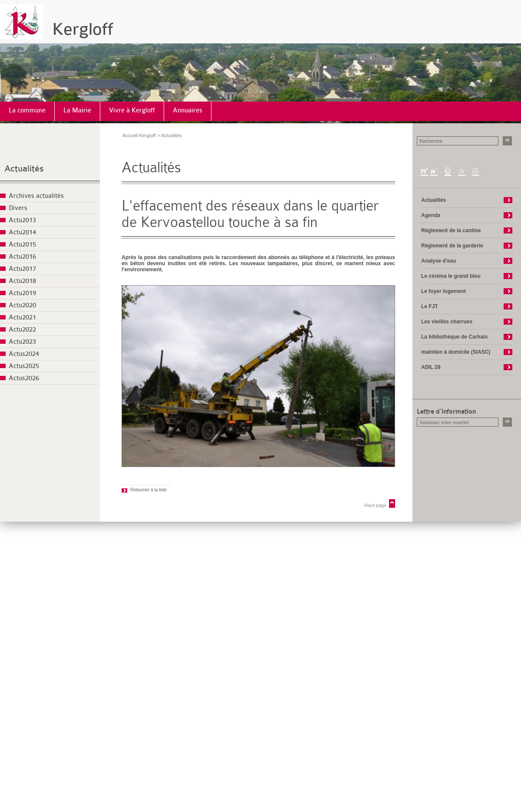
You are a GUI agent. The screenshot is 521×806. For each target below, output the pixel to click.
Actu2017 (22, 269)
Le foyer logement (443, 291)
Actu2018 (22, 281)
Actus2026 (24, 378)
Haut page (375, 505)
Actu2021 (22, 317)
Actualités (24, 169)
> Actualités (169, 135)
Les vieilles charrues (446, 322)
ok (507, 140)
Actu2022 (22, 329)
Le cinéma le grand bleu (451, 276)
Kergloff (82, 29)
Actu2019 (22, 293)
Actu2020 (22, 305)
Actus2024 (24, 354)
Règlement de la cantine (451, 230)
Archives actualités (36, 196)
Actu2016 (22, 256)
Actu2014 (22, 232)
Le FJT (429, 306)
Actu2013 (22, 220)
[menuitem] (27, 111)
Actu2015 (22, 244)
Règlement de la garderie (452, 246)
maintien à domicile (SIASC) (455, 352)
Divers (18, 208)
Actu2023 (22, 341)
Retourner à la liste (148, 489)
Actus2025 (24, 366)
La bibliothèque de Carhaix (454, 337)
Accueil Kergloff (138, 135)
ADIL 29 (430, 367)
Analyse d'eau (438, 261)
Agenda (430, 215)
